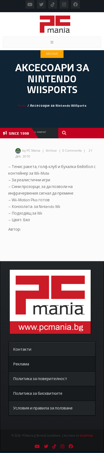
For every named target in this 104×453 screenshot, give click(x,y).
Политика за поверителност (40, 378)
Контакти (22, 349)
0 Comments (72, 150)
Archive (52, 54)
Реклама (21, 364)
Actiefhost (86, 435)
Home (22, 105)
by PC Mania (31, 150)
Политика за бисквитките (37, 393)
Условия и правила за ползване (43, 408)
